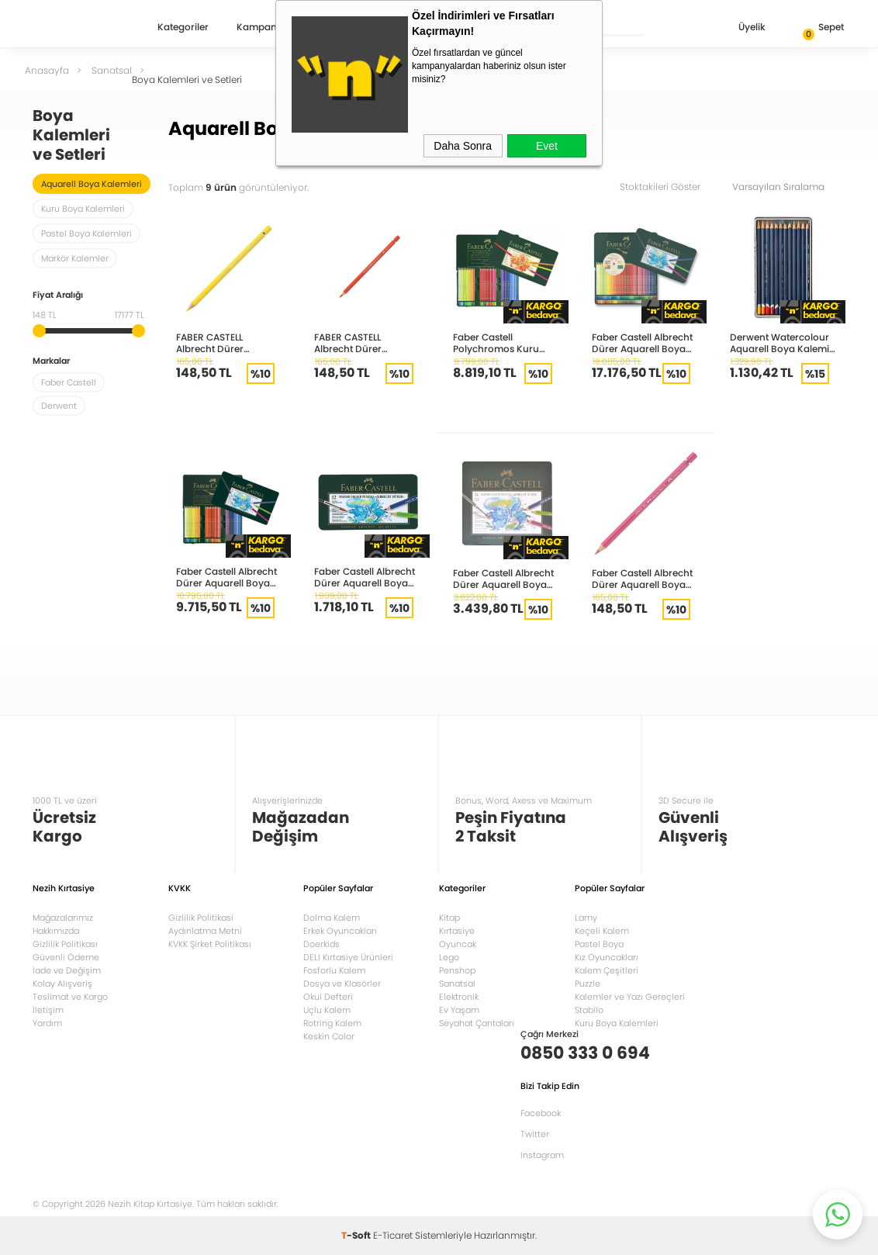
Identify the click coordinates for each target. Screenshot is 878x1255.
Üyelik (740, 28)
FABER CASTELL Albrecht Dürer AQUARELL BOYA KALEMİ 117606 (229, 342)
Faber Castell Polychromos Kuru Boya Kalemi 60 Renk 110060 (502, 342)
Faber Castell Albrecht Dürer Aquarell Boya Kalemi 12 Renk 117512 (364, 577)
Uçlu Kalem (327, 1010)
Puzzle (587, 983)
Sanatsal (457, 983)
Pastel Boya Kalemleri (86, 233)
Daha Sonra (463, 146)
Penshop (457, 970)
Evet (547, 146)
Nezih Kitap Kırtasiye (78, 27)
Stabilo (589, 1010)
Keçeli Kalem (602, 931)
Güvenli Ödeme (66, 957)
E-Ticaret (393, 1235)
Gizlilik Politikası (65, 944)
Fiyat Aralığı (58, 296)
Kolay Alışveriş (62, 983)
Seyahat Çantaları (476, 1023)
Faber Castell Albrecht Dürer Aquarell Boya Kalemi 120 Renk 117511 (642, 342)
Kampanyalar (269, 27)
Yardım (47, 1023)
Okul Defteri (328, 997)
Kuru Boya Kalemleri (83, 208)
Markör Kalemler (75, 258)
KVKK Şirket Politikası (209, 944)
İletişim (48, 1010)
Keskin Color (328, 1036)
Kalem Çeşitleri (606, 970)
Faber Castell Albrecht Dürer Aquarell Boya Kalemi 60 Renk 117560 (228, 577)
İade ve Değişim (67, 970)
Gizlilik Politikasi (200, 917)
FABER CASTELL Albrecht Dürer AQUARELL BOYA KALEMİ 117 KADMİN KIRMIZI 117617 (367, 342)
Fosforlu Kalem (334, 970)
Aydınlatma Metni (205, 931)
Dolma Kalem (331, 917)
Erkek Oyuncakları (340, 931)
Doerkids (321, 944)
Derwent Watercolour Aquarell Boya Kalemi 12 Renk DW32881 (779, 342)
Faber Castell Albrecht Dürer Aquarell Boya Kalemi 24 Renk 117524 (504, 578)
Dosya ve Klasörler (342, 983)
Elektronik (459, 997)
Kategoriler (183, 27)
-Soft (357, 1235)
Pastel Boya (599, 944)
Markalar (51, 362)
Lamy (586, 917)
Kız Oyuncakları (606, 957)
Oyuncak (457, 944)
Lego (449, 957)
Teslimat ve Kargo (70, 997)
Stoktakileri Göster (670, 186)
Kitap (449, 917)
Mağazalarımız (63, 917)
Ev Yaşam (459, 1010)
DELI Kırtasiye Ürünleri (348, 957)
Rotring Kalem (332, 1023)
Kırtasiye (457, 931)
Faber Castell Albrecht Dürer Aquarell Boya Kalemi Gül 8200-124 (642, 578)
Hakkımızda (56, 931)
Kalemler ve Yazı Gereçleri (630, 997)
